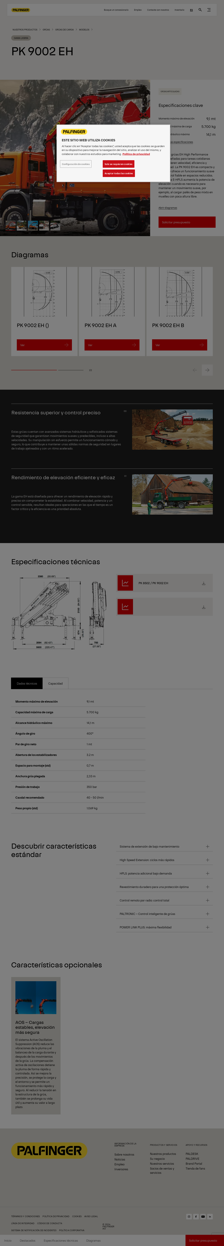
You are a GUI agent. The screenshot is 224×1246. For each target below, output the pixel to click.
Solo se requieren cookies (118, 163)
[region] (113, 153)
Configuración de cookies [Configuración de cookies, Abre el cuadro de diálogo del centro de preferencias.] (76, 163)
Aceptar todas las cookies (119, 173)
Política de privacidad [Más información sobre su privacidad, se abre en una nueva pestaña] (136, 154)
